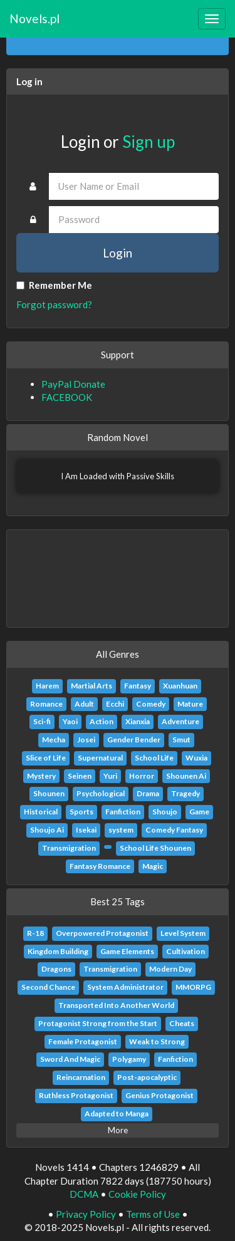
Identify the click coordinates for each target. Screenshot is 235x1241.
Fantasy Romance (100, 866)
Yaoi (70, 721)
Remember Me (54, 285)
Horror (141, 776)
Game (199, 811)
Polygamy (129, 1059)
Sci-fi (42, 721)
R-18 (35, 933)
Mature (190, 704)
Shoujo (164, 811)
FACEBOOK (66, 397)
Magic (152, 866)
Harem (47, 685)
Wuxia (196, 757)
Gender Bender (133, 739)
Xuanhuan (180, 685)
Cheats (181, 1023)
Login (117, 253)
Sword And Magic (70, 1059)
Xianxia (137, 721)
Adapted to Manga (117, 1113)
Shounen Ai (186, 776)
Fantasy (137, 685)
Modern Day (170, 969)
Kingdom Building (58, 951)
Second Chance (48, 987)
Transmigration (69, 848)
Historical (41, 811)
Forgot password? (54, 304)
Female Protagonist (82, 1041)
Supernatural (100, 757)
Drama (148, 793)
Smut (181, 739)
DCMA (84, 1194)
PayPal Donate (73, 384)
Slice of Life (46, 757)
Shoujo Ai (47, 829)
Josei (86, 739)
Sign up (148, 142)
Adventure (180, 721)
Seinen (79, 776)
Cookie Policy (137, 1194)
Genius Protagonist (159, 1095)
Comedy (150, 704)
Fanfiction (122, 811)
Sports (81, 811)
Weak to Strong (157, 1041)
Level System (183, 933)
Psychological (100, 793)
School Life (154, 757)
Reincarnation (80, 1077)
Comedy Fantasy (174, 829)
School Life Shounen (155, 848)
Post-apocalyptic (147, 1077)
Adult (84, 704)
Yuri (110, 776)
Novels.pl (34, 18)
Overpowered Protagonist (102, 933)
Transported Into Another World (116, 1005)
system (120, 829)
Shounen (49, 793)
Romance (46, 704)
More (118, 1130)
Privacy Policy (86, 1214)
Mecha (53, 739)
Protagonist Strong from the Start (97, 1023)
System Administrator (125, 987)
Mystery (41, 776)
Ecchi (115, 704)
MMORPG (193, 987)
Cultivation (185, 951)
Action (101, 721)
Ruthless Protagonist (76, 1095)
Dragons (56, 969)
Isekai (86, 829)
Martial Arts (91, 685)
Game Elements (127, 951)
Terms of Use (153, 1214)
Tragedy (185, 793)
